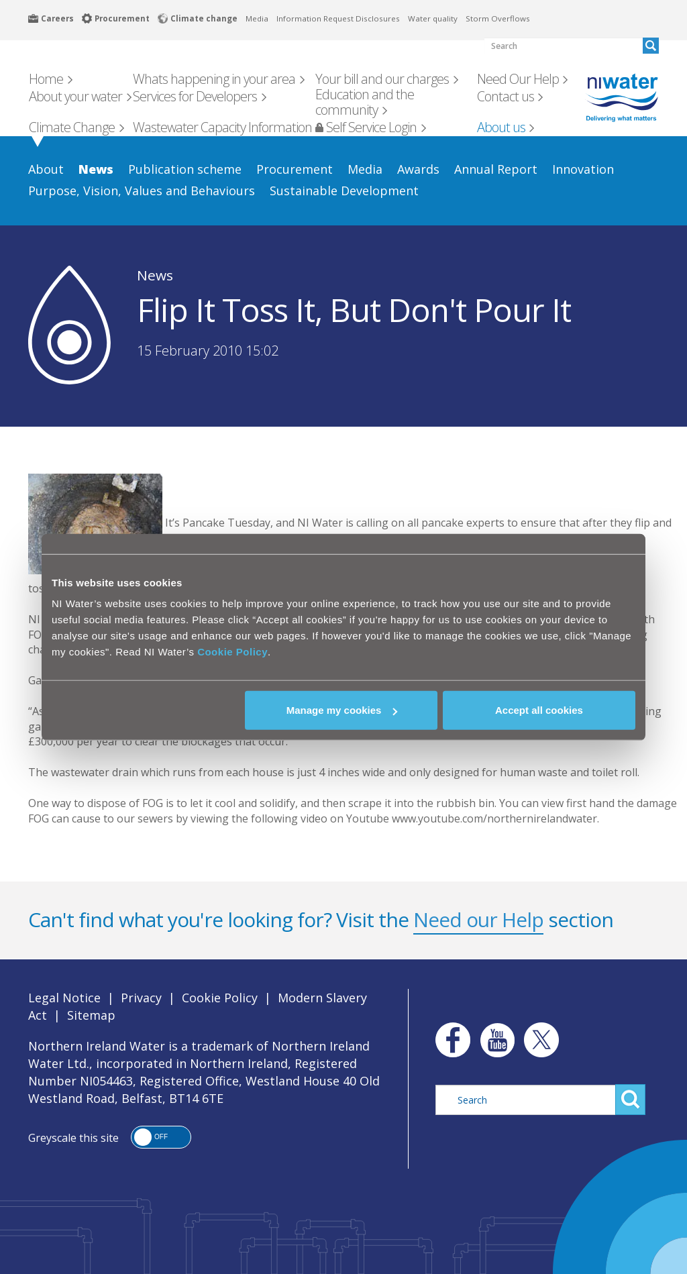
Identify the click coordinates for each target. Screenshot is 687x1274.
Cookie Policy (232, 651)
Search (630, 1099)
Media (257, 18)
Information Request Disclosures (338, 18)
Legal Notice (64, 998)
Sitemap (91, 1015)
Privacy (141, 998)
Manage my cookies (342, 710)
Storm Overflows (498, 18)
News (155, 275)
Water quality (433, 18)
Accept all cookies (539, 710)
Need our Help (478, 919)
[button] (161, 1137)
